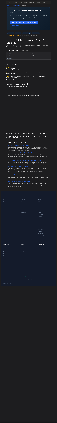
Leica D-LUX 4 (9, 135)
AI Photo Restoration (40, 214)
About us (39, 2)
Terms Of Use (22, 249)
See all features (16, 25)
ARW (3, 253)
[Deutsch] (14, 271)
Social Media (22, 203)
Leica (12, 5)
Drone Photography (40, 229)
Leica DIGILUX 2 (35, 135)
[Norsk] (36, 271)
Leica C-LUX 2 (24, 136)
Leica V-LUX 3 (16, 135)
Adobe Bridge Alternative (24, 212)
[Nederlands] (20, 271)
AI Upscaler (39, 212)
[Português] (30, 271)
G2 (35, 277)
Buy (10, 2)
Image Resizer (40, 203)
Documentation (32, 2)
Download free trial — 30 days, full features (24, 22)
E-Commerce (22, 201)
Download (15, 2)
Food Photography (40, 231)
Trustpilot (26, 277)
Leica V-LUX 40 (18, 136)
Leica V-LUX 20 (22, 135)
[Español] (23, 271)
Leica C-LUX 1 (37, 136)
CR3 (3, 257)
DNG (3, 255)
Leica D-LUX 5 (31, 133)
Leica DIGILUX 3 (43, 136)
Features (20, 2)
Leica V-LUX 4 (38, 133)
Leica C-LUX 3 (12, 136)
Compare (22, 210)
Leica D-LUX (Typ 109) (45, 133)
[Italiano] (27, 271)
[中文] (46, 271)
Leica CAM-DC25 (14, 137)
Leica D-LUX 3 (42, 135)
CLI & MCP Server (23, 199)
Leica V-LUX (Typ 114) (23, 133)
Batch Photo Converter (41, 233)
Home (8, 5)
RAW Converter (40, 201)
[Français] (17, 271)
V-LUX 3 (17, 5)
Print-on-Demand (40, 227)
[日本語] (43, 271)
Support (26, 2)
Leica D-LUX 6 (16, 133)
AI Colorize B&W (40, 216)
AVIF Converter (40, 210)
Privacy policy (22, 251)
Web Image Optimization (41, 235)
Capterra (31, 277)
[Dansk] (33, 271)
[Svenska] (39, 271)
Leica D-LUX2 (31, 136)
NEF (3, 251)
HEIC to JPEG (40, 199)
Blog (44, 2)
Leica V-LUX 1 (29, 135)
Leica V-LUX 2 (9, 133)
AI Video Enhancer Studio (41, 250)
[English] (10, 271)
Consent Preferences (51, 283)
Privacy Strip (39, 218)
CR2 (3, 249)
